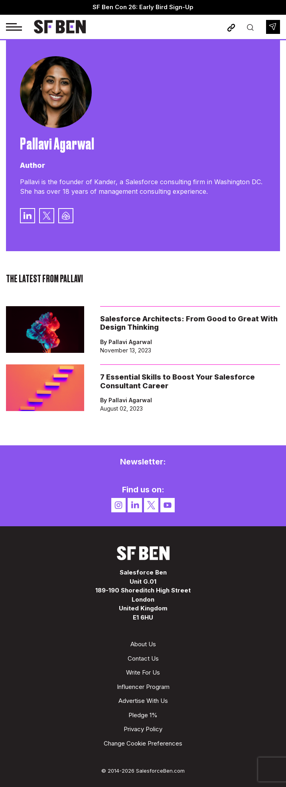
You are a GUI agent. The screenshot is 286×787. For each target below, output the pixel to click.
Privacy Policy (143, 729)
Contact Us (143, 658)
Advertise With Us (143, 700)
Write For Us (143, 672)
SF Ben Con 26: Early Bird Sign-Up (143, 7)
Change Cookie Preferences (143, 743)
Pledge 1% (143, 715)
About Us (143, 644)
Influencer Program (143, 687)
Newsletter (273, 27)
